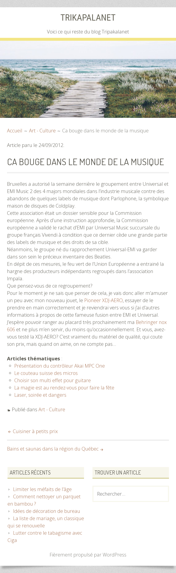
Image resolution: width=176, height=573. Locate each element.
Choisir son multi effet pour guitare (52, 380)
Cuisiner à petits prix (35, 431)
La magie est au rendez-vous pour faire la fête (64, 387)
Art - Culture (51, 409)
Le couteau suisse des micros (45, 373)
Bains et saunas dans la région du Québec (52, 448)
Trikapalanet (88, 17)
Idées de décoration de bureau (46, 511)
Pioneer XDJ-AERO (103, 300)
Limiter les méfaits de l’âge (42, 489)
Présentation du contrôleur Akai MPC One (59, 365)
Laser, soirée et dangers (40, 394)
